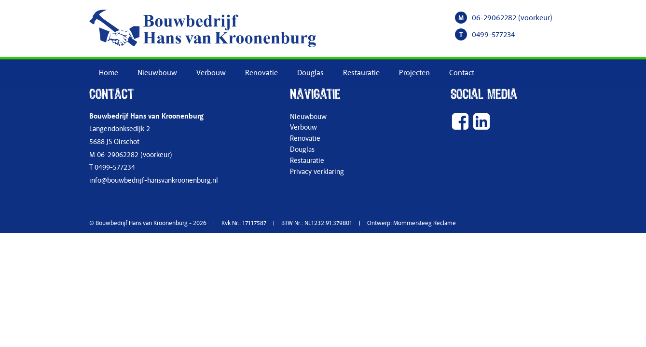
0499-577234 (493, 35)
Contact (461, 73)
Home (108, 73)
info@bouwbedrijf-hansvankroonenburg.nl (153, 180)
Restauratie (361, 73)
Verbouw (211, 73)
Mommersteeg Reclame (424, 223)
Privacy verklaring (317, 171)
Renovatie (261, 73)
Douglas (310, 73)
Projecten (414, 73)
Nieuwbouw (157, 73)
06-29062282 (494, 18)
